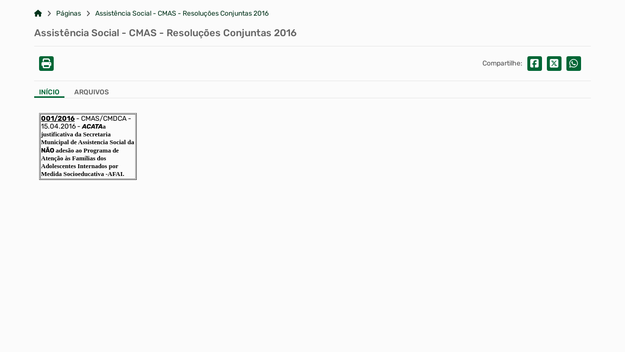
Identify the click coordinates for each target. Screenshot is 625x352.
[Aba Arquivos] (91, 93)
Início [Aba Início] (49, 92)
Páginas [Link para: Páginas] (68, 14)
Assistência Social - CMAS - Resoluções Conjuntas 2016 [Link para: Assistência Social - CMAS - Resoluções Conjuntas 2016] (182, 14)
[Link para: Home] (38, 14)
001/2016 (58, 118)
